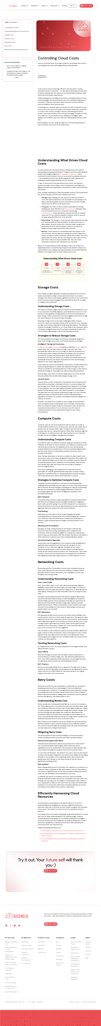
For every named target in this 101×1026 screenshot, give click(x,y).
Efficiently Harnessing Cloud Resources (16, 49)
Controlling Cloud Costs (12, 27)
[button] (24, 5)
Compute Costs (9, 38)
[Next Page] (18, 77)
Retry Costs (8, 46)
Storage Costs (9, 35)
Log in (72, 5)
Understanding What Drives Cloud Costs (17, 31)
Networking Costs (10, 42)
